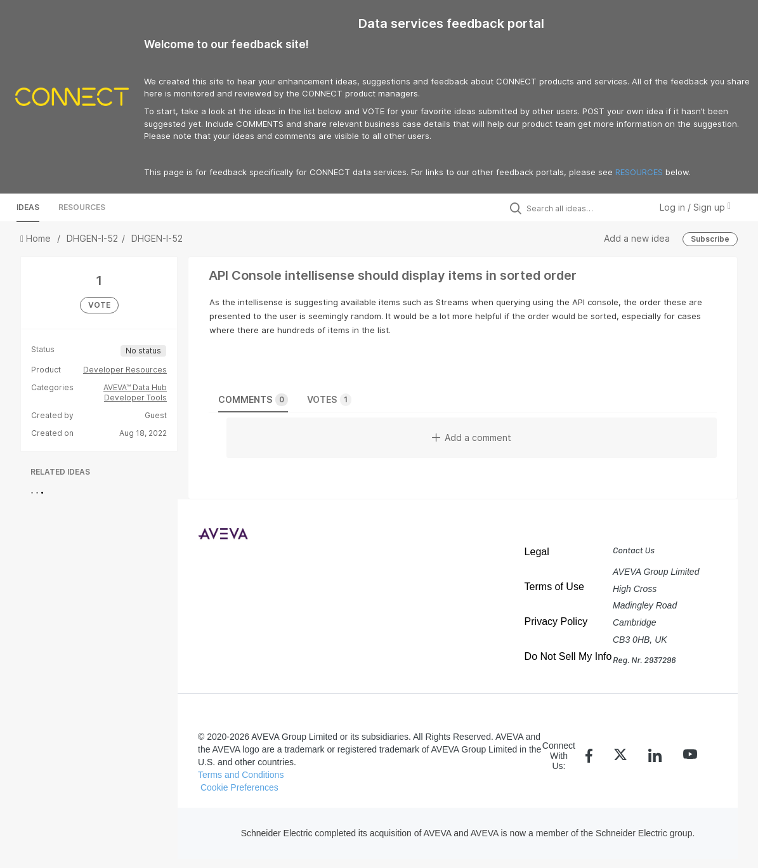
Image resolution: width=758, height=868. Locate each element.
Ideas (27, 207)
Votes (329, 399)
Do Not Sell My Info (568, 656)
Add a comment (471, 437)
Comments (253, 399)
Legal (537, 551)
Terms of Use (554, 586)
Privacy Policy (556, 621)
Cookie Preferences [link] (239, 787)
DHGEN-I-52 (92, 238)
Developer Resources (125, 369)
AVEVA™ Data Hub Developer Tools (135, 392)
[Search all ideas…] (585, 208)
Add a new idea (637, 238)
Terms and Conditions (241, 775)
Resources (81, 207)
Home (36, 238)
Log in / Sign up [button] (695, 207)
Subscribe (710, 239)
